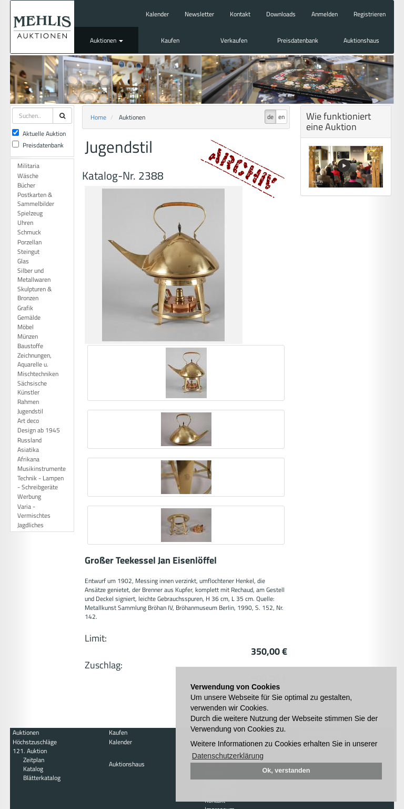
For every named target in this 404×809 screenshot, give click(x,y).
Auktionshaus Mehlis (42, 27)
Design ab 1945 (38, 430)
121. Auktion (30, 751)
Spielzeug (30, 213)
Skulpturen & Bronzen (34, 293)
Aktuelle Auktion (39, 133)
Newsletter (199, 14)
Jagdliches (30, 525)
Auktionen (106, 40)
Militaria (28, 166)
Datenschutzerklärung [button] (228, 756)
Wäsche (27, 176)
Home (98, 117)
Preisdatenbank (297, 40)
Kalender (157, 14)
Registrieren (370, 14)
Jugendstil (30, 411)
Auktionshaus (361, 40)
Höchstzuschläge (35, 742)
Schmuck (29, 232)
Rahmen (28, 402)
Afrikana (28, 459)
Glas (23, 261)
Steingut (28, 251)
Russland (29, 440)
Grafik (25, 308)
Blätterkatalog (41, 778)
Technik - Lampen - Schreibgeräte (40, 482)
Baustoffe (30, 346)
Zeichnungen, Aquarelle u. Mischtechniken (37, 364)
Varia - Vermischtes (33, 510)
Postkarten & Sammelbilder (35, 199)
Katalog (33, 769)
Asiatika (28, 450)
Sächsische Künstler (32, 387)
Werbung (29, 496)
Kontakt (240, 14)
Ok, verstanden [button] (286, 770)
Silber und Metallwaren (33, 274)
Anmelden (324, 14)
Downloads (281, 14)
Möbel (25, 327)
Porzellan (29, 242)
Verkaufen (233, 40)
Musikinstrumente (41, 468)
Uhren (25, 223)
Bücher (26, 185)
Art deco (28, 421)
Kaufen (170, 40)
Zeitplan (33, 760)
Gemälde (29, 317)
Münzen (27, 336)
